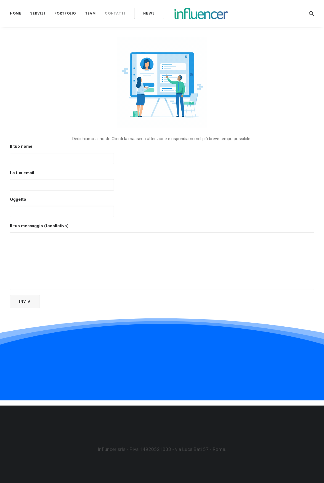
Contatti (115, 15)
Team (90, 15)
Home (15, 15)
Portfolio (65, 15)
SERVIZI (37, 15)
